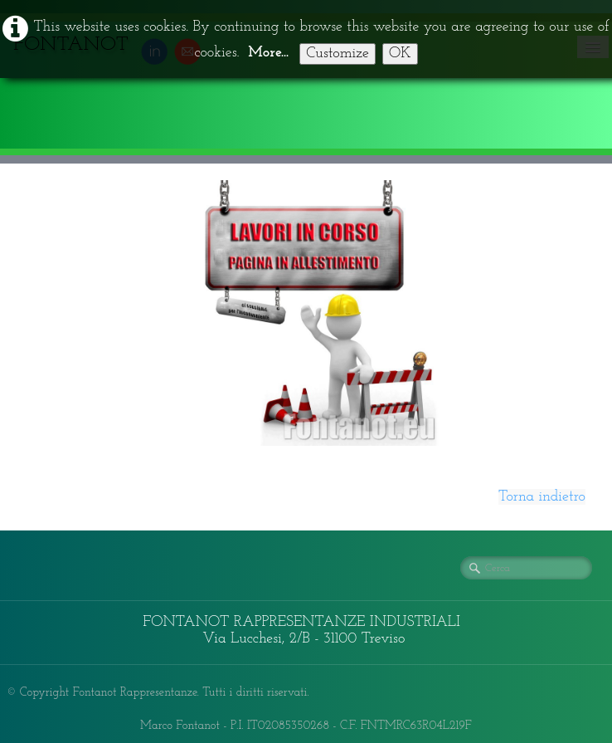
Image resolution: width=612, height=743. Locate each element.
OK (400, 53)
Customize (337, 53)
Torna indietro (541, 497)
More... (268, 53)
